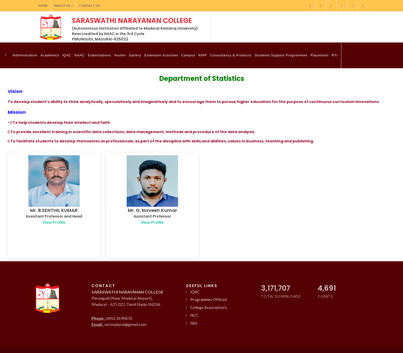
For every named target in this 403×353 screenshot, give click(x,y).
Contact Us (89, 5)
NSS (193, 319)
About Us (63, 5)
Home (43, 5)
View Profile (53, 222)
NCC (194, 311)
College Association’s (208, 303)
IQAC (195, 288)
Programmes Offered (208, 296)
